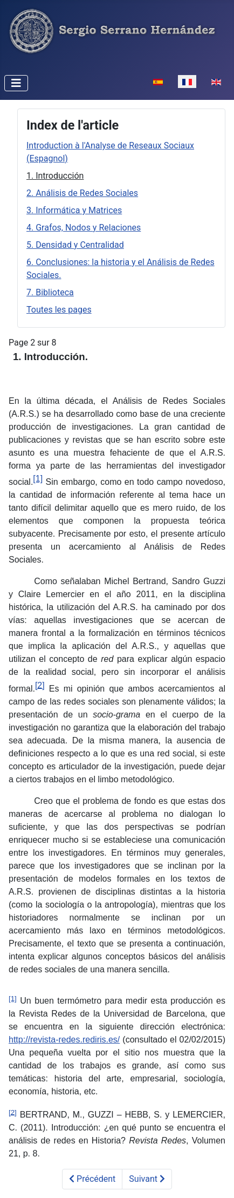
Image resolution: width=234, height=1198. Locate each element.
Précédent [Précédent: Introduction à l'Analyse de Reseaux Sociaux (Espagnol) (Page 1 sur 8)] (92, 1179)
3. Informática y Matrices (74, 210)
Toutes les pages (59, 309)
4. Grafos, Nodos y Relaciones (83, 227)
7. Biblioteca (50, 292)
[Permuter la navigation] (16, 83)
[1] (38, 478)
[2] (40, 684)
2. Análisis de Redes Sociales (82, 193)
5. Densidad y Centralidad (75, 245)
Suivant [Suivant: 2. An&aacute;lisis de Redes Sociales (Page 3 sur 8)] (147, 1179)
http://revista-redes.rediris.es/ (64, 1039)
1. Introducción (55, 176)
